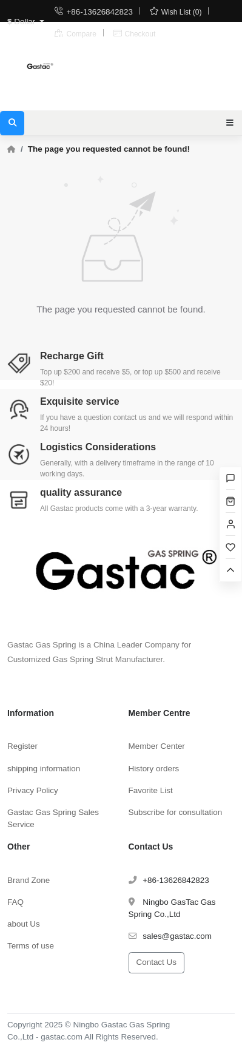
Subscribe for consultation (176, 812)
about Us (23, 923)
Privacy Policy (32, 790)
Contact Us (156, 962)
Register (22, 746)
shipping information (43, 768)
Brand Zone (28, 880)
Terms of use (30, 945)
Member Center (157, 746)
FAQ (15, 902)
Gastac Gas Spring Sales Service (53, 818)
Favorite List (151, 790)
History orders (154, 768)
